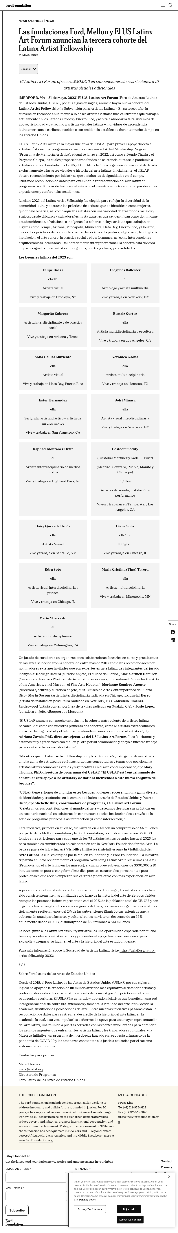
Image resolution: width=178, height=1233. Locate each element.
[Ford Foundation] (14, 1222)
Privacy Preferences (90, 1209)
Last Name (15, 1187)
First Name (81, 1169)
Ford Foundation (90, 833)
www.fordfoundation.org (36, 1140)
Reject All (129, 1209)
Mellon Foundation (56, 833)
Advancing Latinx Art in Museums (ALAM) (123, 859)
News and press (31, 20)
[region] (121, 1200)
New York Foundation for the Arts (126, 843)
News (50, 20)
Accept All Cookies (130, 1219)
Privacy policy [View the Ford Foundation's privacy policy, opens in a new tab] (87, 1199)
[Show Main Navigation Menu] (163, 5)
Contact (167, 1161)
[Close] (169, 1177)
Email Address (18, 1169)
